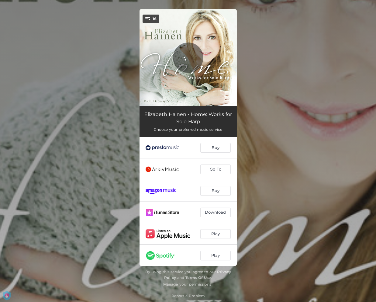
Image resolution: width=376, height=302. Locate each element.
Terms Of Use (198, 277)
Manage (170, 284)
